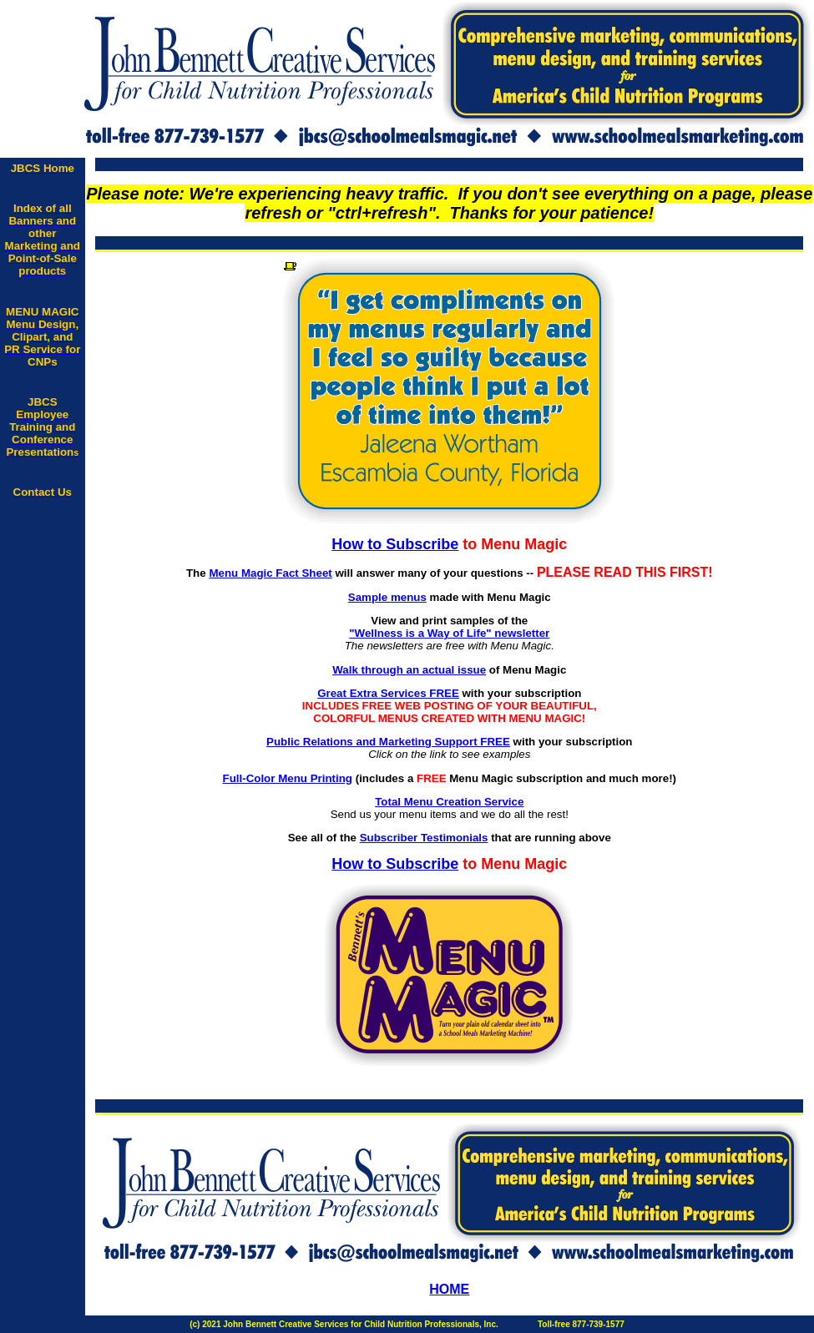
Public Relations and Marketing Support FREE (388, 741)
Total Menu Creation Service (449, 801)
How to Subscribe (394, 544)
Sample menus (387, 597)
